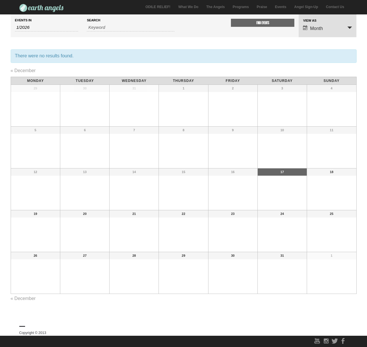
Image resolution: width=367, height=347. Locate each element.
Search (93, 20)
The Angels (215, 7)
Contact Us (335, 7)
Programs (241, 7)
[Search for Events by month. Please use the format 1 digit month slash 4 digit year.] (46, 27)
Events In (23, 20)
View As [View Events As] (309, 20)
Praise (262, 7)
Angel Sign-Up (306, 7)
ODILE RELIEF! (157, 7)
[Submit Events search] (262, 23)
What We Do (188, 7)
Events (280, 7)
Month (313, 28)
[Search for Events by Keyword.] (130, 27)
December (23, 70)
